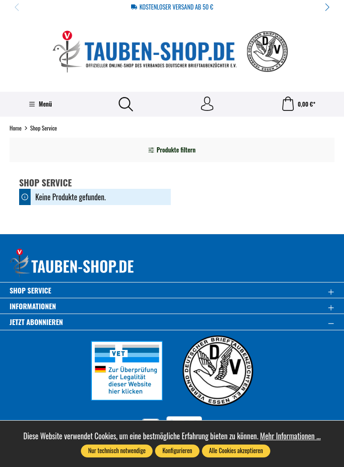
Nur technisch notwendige (116, 450)
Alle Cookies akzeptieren (236, 450)
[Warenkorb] (298, 104)
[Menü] (40, 104)
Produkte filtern (172, 149)
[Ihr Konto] (207, 104)
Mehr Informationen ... (290, 436)
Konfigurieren (177, 450)
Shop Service (30, 290)
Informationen (33, 306)
